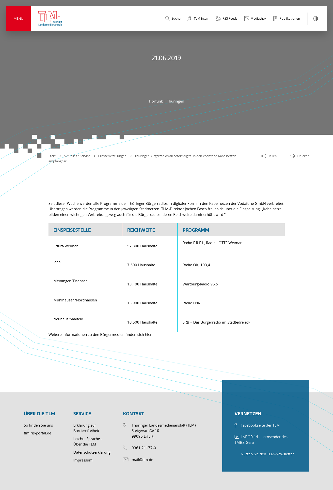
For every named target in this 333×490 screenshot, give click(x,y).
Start (52, 156)
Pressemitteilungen (112, 156)
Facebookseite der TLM (260, 425)
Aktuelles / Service (77, 156)
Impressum (83, 460)
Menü (18, 18)
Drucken (303, 156)
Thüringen (175, 101)
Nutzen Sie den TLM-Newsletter (267, 453)
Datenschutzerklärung (92, 452)
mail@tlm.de (142, 459)
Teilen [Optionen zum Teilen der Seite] (272, 156)
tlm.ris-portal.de (37, 433)
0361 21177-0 (144, 447)
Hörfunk (156, 101)
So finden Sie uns (38, 425)
